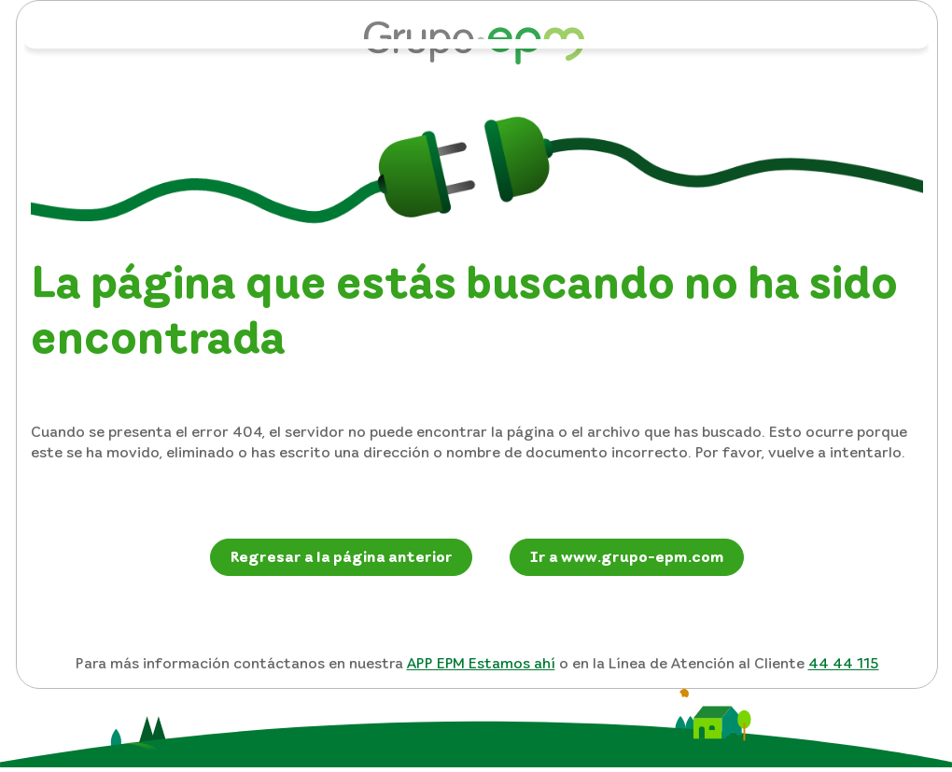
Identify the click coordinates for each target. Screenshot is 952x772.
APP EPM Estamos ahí (481, 662)
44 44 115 (843, 662)
